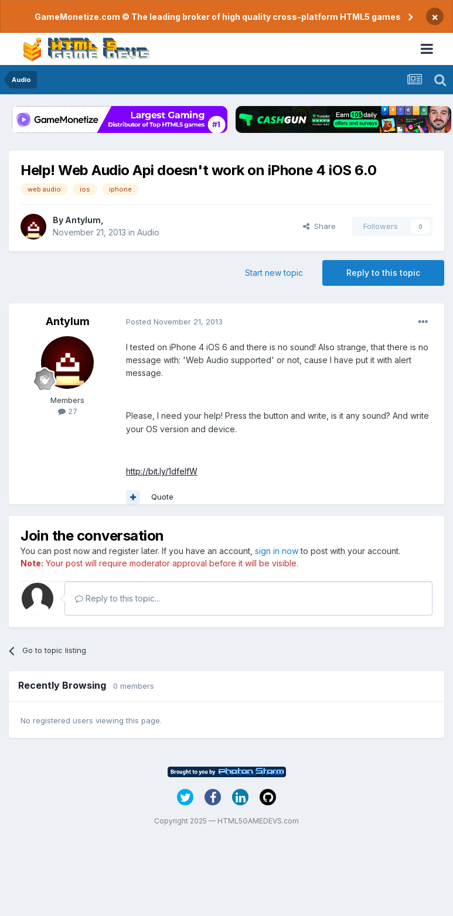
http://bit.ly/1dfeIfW (161, 471)
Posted (174, 321)
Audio (148, 232)
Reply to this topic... (117, 598)
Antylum (83, 220)
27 (67, 411)
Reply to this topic (383, 273)
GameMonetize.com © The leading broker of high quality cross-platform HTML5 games (218, 17)
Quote (162, 496)
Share (319, 226)
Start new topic (274, 273)
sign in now (276, 551)
